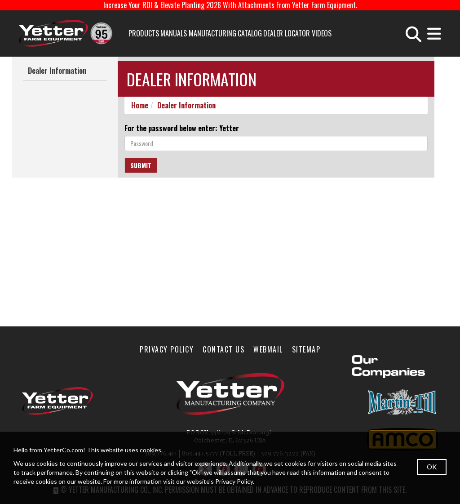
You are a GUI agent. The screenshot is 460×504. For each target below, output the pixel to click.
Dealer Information (57, 70)
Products (143, 33)
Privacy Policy (167, 349)
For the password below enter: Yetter (181, 128)
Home (139, 105)
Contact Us (223, 349)
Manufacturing (212, 33)
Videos (322, 33)
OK (432, 467)
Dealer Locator (286, 33)
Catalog (250, 33)
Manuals (173, 33)
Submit (140, 165)
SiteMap (306, 349)
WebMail (268, 349)
